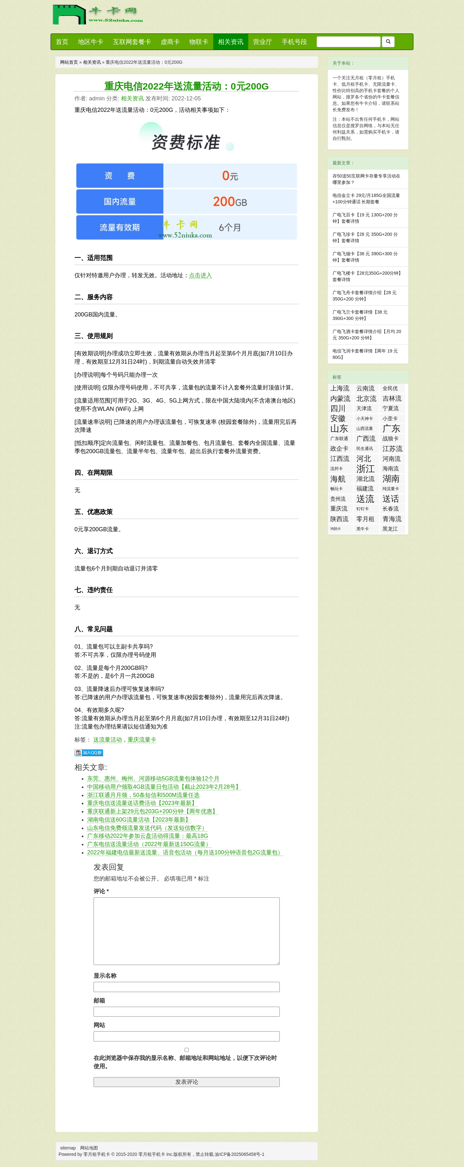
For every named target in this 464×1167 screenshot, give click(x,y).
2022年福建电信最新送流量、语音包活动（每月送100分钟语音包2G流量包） (185, 852)
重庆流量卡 (142, 739)
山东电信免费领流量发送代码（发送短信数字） (147, 828)
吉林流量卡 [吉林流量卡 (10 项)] (392, 399)
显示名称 (105, 976)
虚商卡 (170, 41)
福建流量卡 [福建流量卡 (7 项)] (365, 489)
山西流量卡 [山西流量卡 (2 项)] (364, 429)
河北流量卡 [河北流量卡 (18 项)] (363, 458)
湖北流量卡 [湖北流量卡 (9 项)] (365, 479)
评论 (101, 891)
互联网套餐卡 (132, 41)
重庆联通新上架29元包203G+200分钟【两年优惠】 (152, 811)
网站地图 (89, 1147)
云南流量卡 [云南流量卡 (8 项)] (365, 389)
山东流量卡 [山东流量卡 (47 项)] (339, 428)
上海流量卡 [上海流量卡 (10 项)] (339, 389)
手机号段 (294, 41)
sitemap (68, 1147)
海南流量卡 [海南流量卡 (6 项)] (391, 469)
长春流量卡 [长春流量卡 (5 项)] (391, 509)
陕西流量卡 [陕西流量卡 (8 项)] (339, 520)
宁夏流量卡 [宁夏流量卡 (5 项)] (391, 409)
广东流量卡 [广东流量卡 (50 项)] (391, 428)
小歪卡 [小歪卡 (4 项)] (390, 418)
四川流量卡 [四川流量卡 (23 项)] (338, 408)
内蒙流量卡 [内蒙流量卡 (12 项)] (340, 399)
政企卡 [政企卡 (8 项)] (339, 448)
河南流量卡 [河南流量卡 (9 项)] (392, 459)
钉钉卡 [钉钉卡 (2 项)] (362, 508)
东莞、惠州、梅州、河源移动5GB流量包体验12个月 (153, 778)
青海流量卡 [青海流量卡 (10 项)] (392, 519)
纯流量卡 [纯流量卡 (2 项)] (391, 488)
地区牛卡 (90, 41)
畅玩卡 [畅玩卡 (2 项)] (336, 488)
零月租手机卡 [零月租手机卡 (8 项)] (365, 520)
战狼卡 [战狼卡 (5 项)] (391, 439)
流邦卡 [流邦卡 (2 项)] (336, 468)
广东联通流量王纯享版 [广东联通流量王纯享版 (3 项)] (339, 439)
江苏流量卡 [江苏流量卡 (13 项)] (393, 449)
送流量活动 (107, 739)
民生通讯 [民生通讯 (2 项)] (364, 448)
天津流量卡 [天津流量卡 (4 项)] (364, 409)
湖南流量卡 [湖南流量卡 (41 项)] (391, 478)
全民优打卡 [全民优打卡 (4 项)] (390, 389)
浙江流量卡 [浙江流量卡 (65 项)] (365, 468)
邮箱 (99, 1000)
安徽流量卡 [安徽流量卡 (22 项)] (338, 418)
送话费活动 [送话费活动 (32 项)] (391, 499)
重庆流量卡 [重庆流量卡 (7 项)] (339, 509)
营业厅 (262, 41)
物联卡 (198, 41)
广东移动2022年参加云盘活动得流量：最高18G (147, 836)
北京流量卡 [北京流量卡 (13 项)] (366, 399)
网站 (99, 1025)
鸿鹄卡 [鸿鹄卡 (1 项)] (335, 529)
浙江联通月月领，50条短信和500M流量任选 (143, 795)
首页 (62, 41)
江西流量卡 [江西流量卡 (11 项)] (339, 459)
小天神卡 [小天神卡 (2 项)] (364, 418)
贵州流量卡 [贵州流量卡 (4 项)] (338, 500)
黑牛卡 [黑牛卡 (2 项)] (362, 528)
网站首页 (69, 62)
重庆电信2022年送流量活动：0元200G (186, 86)
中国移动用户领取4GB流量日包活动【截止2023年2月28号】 (164, 787)
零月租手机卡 (151, 1154)
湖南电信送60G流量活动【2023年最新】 (139, 819)
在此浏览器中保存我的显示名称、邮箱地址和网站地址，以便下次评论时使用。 (185, 1062)
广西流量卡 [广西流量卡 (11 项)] (366, 439)
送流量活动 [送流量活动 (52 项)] (365, 499)
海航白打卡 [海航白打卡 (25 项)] (338, 479)
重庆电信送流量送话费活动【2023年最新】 (142, 803)
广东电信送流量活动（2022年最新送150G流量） (149, 844)
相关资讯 (230, 41)
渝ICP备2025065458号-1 (239, 1154)
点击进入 (200, 275)
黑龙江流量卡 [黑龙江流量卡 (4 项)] (390, 529)
